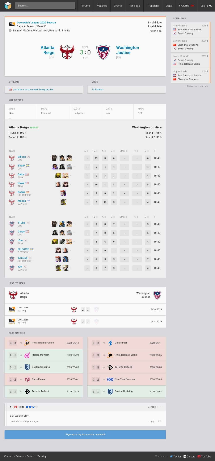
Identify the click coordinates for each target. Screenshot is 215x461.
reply (151, 421)
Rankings (134, 5)
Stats (169, 5)
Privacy (20, 456)
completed (179, 19)
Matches (102, 5)
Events (118, 5)
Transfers (153, 5)
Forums (85, 5)
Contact (8, 456)
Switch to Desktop (37, 456)
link (160, 421)
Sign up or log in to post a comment (85, 434)
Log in (206, 5)
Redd (21, 406)
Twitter (175, 456)
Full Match (97, 89)
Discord (189, 456)
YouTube (204, 456)
